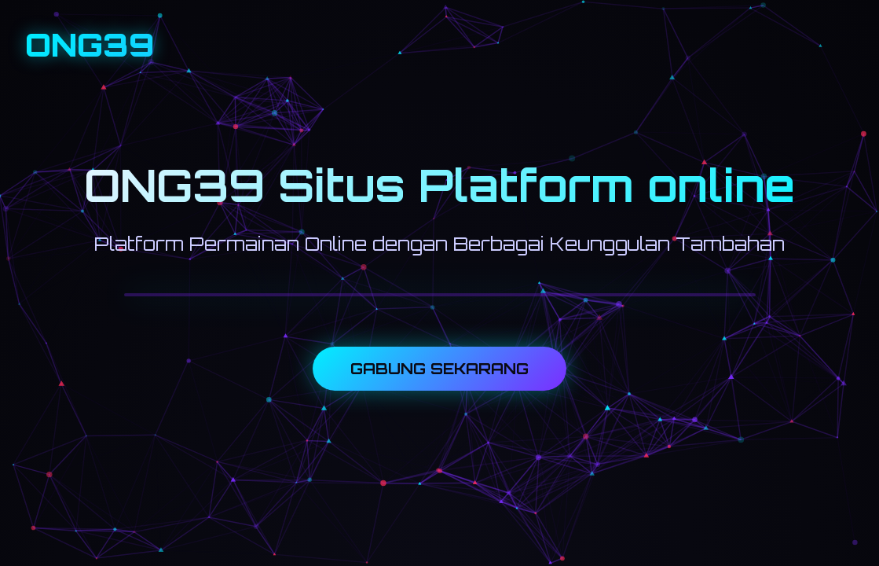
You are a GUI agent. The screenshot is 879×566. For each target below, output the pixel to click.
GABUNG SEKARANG (439, 368)
